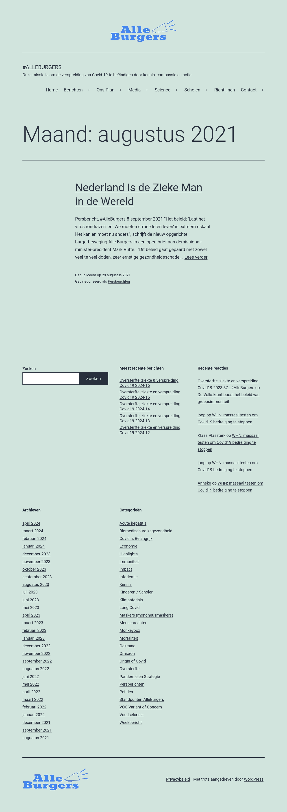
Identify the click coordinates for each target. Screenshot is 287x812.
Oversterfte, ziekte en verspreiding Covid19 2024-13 (150, 418)
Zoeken (29, 368)
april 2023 (31, 615)
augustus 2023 (35, 584)
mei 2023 (30, 607)
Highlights (129, 554)
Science (162, 90)
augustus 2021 (35, 737)
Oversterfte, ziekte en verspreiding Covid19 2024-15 (150, 394)
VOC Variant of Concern (141, 707)
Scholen (192, 90)
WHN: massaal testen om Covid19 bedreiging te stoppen (228, 442)
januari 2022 (33, 714)
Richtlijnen (224, 90)
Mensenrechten (133, 622)
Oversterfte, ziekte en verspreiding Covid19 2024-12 (150, 430)
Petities (126, 691)
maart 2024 (32, 530)
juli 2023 (30, 592)
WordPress (253, 779)
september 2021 (37, 730)
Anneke (204, 483)
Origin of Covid (133, 661)
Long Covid (130, 607)
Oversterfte (129, 668)
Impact (126, 569)
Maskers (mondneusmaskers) (146, 615)
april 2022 (31, 691)
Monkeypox (130, 630)
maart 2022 (32, 699)
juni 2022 (30, 676)
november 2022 (36, 653)
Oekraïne (127, 645)
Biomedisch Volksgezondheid (146, 530)
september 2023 (37, 576)
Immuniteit (129, 561)
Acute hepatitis (133, 523)
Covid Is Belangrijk (136, 538)
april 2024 (31, 523)
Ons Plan (106, 90)
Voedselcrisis (132, 714)
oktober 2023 (34, 569)
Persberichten (119, 281)
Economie (128, 546)
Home (52, 90)
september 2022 (37, 661)
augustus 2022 (35, 668)
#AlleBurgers (41, 67)
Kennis (126, 584)
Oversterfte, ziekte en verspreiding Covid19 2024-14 (150, 406)
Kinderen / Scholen (136, 592)
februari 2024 (34, 538)
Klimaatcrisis (131, 600)
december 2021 (36, 722)
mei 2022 (30, 684)
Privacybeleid (178, 779)
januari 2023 (33, 638)
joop (202, 415)
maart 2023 (32, 622)
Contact (249, 90)
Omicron (127, 653)
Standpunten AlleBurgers (142, 699)
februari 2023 (34, 630)
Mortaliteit (129, 638)
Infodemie (129, 576)
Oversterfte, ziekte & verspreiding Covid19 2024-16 (149, 383)
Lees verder (196, 257)
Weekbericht (131, 722)
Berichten (73, 90)
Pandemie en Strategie (140, 676)
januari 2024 (33, 546)
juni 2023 (30, 600)
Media (134, 90)
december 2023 (36, 554)
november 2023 (36, 561)
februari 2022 (34, 707)
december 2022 (36, 645)
